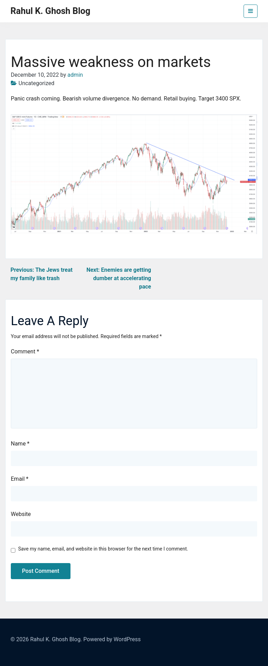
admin (75, 75)
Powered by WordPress (112, 639)
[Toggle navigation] (251, 11)
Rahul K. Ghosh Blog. (56, 639)
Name (20, 443)
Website (21, 514)
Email (19, 479)
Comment (25, 351)
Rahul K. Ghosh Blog (50, 11)
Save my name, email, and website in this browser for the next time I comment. (103, 549)
